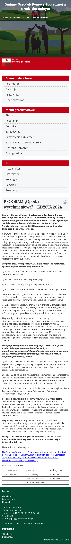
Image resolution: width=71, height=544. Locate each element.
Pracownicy (12, 94)
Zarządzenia (13, 131)
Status (9, 115)
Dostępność (13, 153)
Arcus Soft (64, 539)
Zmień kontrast (40, 17)
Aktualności (13, 168)
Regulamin (12, 120)
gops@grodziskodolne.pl (21, 518)
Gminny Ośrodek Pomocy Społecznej (35, 6)
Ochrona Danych (16, 148)
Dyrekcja (11, 89)
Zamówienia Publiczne (19, 137)
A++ (29, 17)
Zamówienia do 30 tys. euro (22, 142)
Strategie (11, 179)
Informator (12, 83)
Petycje (10, 185)
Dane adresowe (15, 100)
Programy (12, 190)
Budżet (10, 126)
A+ (24, 17)
